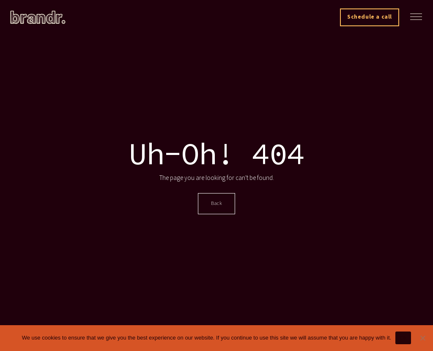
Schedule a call (369, 17)
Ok (403, 337)
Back (216, 203)
